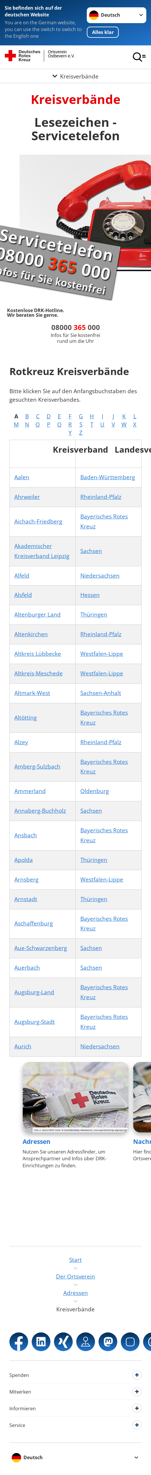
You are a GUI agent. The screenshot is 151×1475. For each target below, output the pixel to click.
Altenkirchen (31, 634)
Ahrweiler (27, 497)
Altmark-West (32, 693)
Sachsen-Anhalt (100, 693)
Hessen (90, 595)
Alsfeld (23, 595)
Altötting (25, 717)
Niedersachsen (100, 575)
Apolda (23, 860)
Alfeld (21, 575)
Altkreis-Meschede (38, 673)
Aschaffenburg (33, 923)
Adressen (36, 1141)
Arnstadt (25, 899)
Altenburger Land (37, 614)
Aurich (22, 1046)
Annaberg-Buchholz (40, 810)
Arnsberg (26, 879)
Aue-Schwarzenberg (40, 948)
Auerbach (27, 967)
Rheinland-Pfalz (100, 497)
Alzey (21, 742)
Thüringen (93, 614)
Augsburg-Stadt (34, 1022)
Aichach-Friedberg (38, 521)
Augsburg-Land (34, 992)
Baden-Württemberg (107, 477)
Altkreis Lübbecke (37, 654)
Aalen (21, 477)
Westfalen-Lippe (101, 654)
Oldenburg (94, 791)
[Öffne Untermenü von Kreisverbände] (75, 76)
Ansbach (25, 835)
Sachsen (91, 551)
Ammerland (30, 791)
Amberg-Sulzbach (37, 766)
